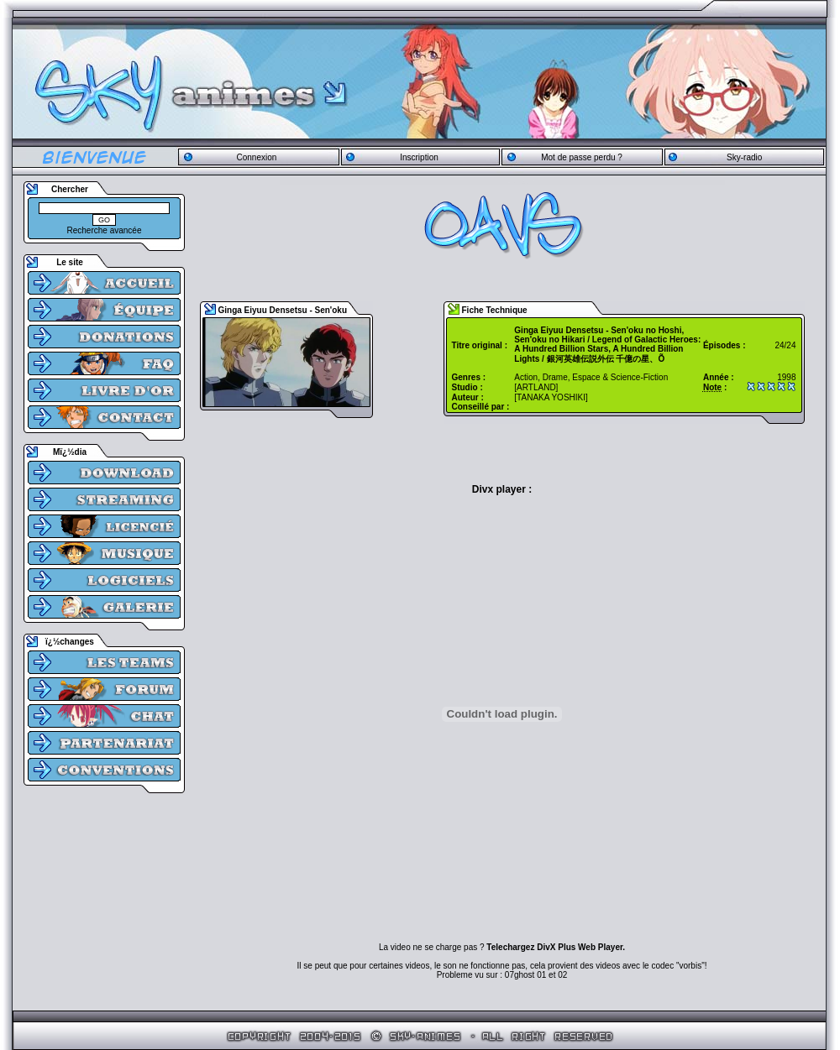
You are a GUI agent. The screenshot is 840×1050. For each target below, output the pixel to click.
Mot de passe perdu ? (581, 157)
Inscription (419, 157)
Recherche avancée (104, 230)
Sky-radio (744, 157)
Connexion (256, 157)
